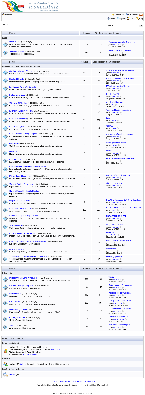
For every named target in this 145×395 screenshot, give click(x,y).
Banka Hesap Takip (17, 249)
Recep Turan (117, 303)
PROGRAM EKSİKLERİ (116, 216)
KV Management (29, 355)
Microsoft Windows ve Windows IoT (23, 278)
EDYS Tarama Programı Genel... (119, 240)
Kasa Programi (15, 159)
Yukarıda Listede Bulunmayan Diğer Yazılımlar (28, 256)
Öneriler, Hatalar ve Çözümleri (21, 71)
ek (112, 243)
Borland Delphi (15, 294)
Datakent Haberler (16, 79)
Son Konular (133, 15)
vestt (112, 104)
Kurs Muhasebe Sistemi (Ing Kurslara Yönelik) (28, 166)
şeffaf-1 (12, 374)
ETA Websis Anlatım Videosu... (118, 86)
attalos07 (114, 145)
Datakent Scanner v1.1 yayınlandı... (120, 78)
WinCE (111, 277)
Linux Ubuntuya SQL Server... (121, 309)
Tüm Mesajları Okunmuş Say (60, 381)
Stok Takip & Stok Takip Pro (20, 209)
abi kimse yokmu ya (114, 183)
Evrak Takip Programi (18, 119)
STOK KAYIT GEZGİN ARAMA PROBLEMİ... (124, 208)
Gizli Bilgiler (14, 143)
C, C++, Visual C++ (17, 318)
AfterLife (114, 235)
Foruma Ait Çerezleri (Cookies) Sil (83, 381)
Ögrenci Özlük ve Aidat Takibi (21, 184)
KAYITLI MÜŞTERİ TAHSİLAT (118, 175)
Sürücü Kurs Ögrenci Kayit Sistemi (23, 216)
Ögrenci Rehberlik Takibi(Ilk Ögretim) (24, 191)
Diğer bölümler (8, 273)
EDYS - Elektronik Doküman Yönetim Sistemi (27, 241)
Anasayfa (8, 15)
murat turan (117, 45)
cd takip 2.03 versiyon (115, 102)
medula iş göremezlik (115, 257)
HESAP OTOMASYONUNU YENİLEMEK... (123, 200)
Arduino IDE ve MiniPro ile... (120, 317)
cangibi (113, 120)
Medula (109, 151)
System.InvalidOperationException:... (121, 70)
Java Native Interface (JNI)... (120, 325)
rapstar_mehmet (119, 319)
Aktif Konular (119, 15)
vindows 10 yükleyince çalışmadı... (120, 134)
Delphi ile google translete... (120, 293)
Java (11, 325)
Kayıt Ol (133, 19)
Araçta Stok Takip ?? (114, 225)
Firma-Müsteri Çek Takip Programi (23, 134)
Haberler (12, 42)
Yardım (113, 19)
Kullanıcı (6, 359)
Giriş (141, 19)
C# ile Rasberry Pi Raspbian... (121, 285)
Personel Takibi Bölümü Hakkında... (120, 158)
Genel (4, 38)
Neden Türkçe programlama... (121, 50)
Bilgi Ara (121, 19)
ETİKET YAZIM (112, 94)
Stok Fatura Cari (16, 225)
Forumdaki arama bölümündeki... (122, 42)
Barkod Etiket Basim (17, 95)
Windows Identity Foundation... (118, 110)
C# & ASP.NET (15, 302)
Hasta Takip (14, 151)
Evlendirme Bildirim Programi (21, 111)
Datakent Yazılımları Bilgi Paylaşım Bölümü (21, 66)
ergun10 (114, 128)
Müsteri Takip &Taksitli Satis (20, 176)
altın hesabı (111, 248)
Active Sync (111, 232)
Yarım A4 (110, 126)
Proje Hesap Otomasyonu (19, 201)
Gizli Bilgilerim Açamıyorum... (118, 143)
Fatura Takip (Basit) (17, 127)
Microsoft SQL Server (18, 310)
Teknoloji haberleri (16, 51)
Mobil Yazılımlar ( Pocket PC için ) (23, 233)
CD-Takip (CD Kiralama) (19, 103)
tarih (108, 118)
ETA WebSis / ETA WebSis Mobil (22, 87)
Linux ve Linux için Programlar (21, 286)
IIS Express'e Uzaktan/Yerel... (121, 301)
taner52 (113, 210)
